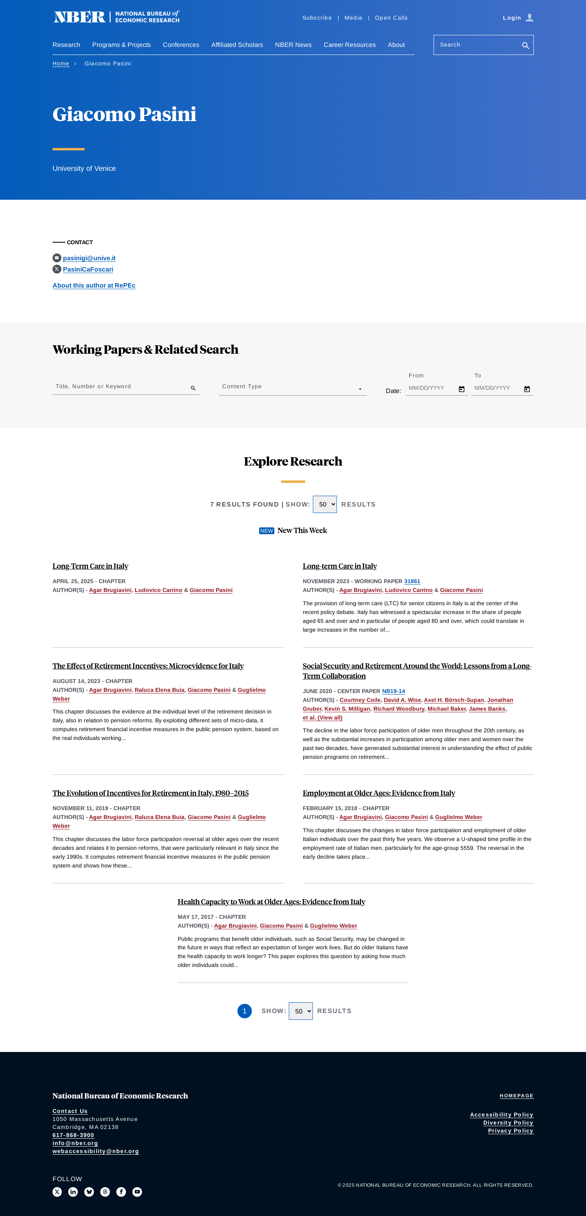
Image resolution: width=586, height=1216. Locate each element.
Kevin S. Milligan (347, 708)
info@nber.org (75, 1143)
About (396, 44)
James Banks (487, 708)
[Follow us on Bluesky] (89, 1192)
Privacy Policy (511, 1130)
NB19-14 (393, 691)
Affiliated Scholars (237, 44)
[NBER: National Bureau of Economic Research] (123, 21)
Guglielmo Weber (458, 817)
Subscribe (317, 17)
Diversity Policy (508, 1122)
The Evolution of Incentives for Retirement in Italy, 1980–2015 (151, 793)
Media (354, 17)
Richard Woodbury (398, 708)
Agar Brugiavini (110, 590)
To (484, 375)
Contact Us (70, 1111)
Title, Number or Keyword (93, 386)
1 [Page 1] (245, 1011)
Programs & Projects (121, 44)
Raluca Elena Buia (160, 690)
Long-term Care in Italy (340, 566)
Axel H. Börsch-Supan (454, 700)
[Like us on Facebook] (121, 1192)
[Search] (526, 46)
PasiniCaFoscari (88, 269)
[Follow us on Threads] (105, 1192)
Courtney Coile (360, 700)
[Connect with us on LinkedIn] (73, 1192)
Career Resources (350, 44)
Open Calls (391, 17)
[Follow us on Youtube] (137, 1192)
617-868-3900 (74, 1135)
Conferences (181, 44)
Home (61, 63)
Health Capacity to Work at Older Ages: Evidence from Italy (271, 901)
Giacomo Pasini (211, 590)
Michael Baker (447, 708)
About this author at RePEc (94, 285)
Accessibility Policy (502, 1114)
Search (450, 44)
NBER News (293, 44)
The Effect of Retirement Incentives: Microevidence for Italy (148, 666)
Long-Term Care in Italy (90, 566)
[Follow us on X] (57, 1192)
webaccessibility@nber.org (96, 1151)
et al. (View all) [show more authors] (323, 717)
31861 (412, 581)
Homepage (517, 1095)
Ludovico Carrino (158, 590)
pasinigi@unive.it (89, 258)
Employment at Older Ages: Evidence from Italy (379, 793)
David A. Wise (402, 700)
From (423, 375)
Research (66, 44)
